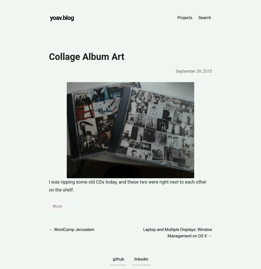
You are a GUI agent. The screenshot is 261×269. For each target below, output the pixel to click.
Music (57, 206)
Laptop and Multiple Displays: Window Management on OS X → (177, 233)
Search (205, 17)
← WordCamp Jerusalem (71, 229)
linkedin (141, 259)
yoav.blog (62, 17)
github (118, 259)
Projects (184, 17)
